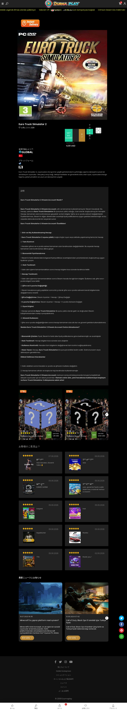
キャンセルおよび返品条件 (64, 679)
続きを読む (27, 638)
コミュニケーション (63, 675)
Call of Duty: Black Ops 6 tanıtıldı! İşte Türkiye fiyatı (86, 621)
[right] (107, 414)
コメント (63, 687)
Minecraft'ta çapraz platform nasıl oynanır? (39, 620)
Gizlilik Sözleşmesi (63, 671)
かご (82, 135)
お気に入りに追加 (26, 127)
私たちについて (63, 667)
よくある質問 (64, 691)
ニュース (63, 683)
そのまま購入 (90, 131)
